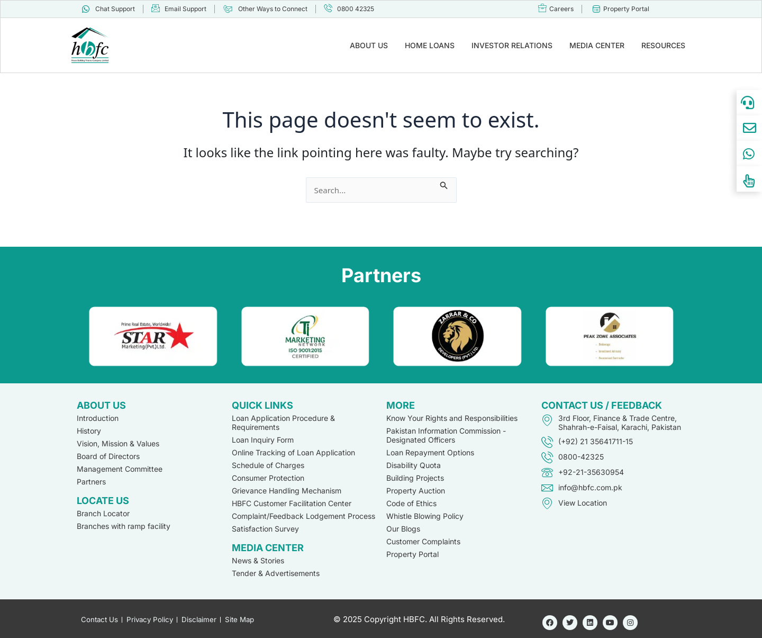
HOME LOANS (430, 45)
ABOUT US (369, 45)
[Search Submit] (445, 183)
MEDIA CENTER (596, 45)
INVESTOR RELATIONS (511, 45)
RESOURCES (663, 45)
